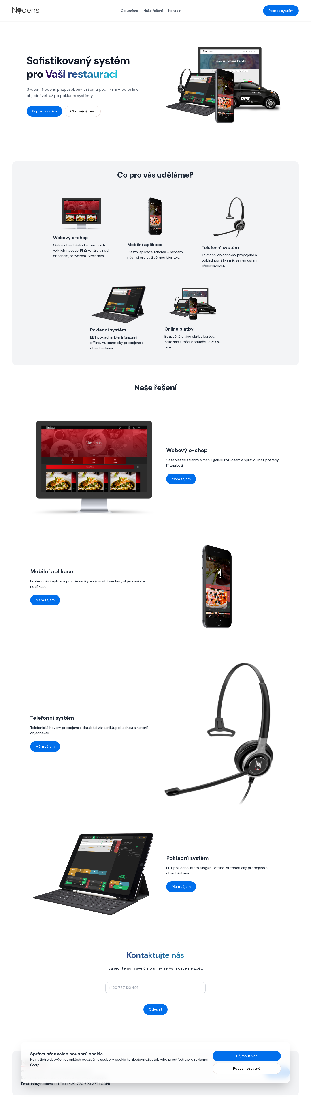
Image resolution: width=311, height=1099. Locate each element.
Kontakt (175, 10)
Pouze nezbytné (246, 1068)
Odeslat (155, 1009)
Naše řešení (153, 10)
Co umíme (129, 10)
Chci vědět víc (82, 111)
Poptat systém (280, 10)
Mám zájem (181, 479)
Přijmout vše (246, 1056)
